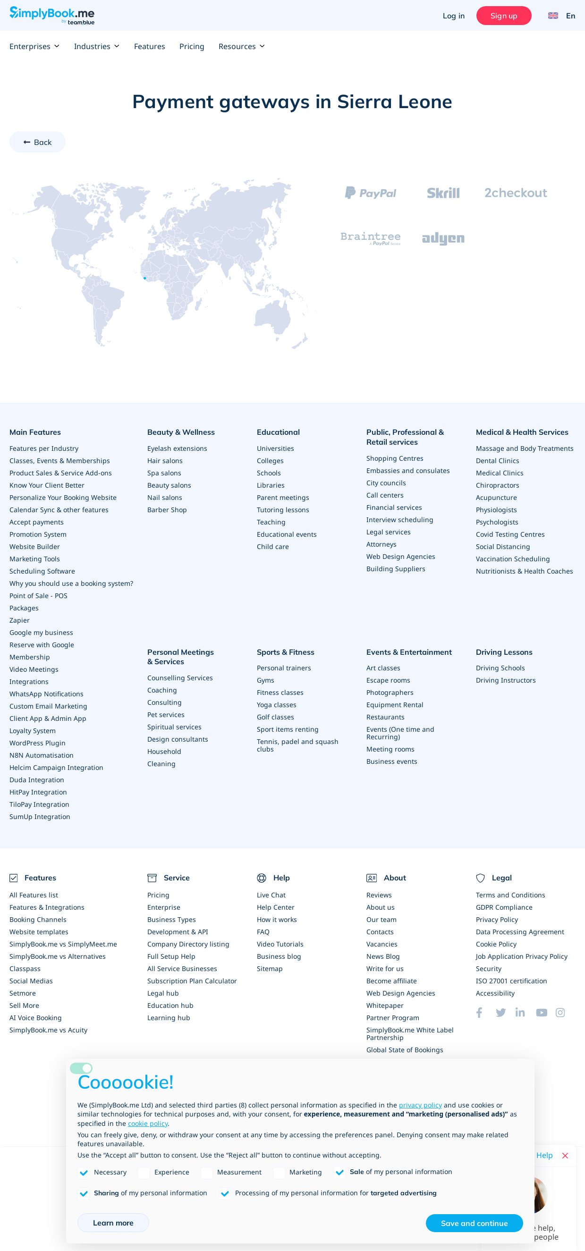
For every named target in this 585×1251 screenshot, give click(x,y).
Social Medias (31, 980)
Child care (273, 546)
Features (149, 46)
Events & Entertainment (409, 652)
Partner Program (392, 1017)
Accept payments (36, 521)
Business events (391, 761)
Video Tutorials (280, 943)
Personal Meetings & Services (180, 657)
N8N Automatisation (41, 755)
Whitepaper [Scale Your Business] (385, 1005)
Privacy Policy (497, 919)
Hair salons (165, 460)
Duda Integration (36, 779)
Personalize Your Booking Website (63, 497)
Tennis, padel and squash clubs (298, 745)
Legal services (388, 531)
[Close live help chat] (565, 1155)
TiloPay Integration (39, 804)
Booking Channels (38, 919)
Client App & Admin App (47, 718)
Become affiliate (391, 980)
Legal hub (163, 993)
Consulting (164, 702)
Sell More (24, 1005)
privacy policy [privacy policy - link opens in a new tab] (420, 1104)
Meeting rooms (390, 748)
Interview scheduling (399, 519)
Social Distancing (503, 546)
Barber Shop (167, 509)
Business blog (279, 956)
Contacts (380, 931)
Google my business (41, 632)
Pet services (166, 714)
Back (43, 142)
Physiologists (496, 509)
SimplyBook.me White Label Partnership (410, 1033)
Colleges (270, 460)
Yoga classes (277, 704)
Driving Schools (500, 667)
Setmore (22, 993)
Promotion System (38, 534)
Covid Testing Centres (510, 534)
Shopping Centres (395, 458)
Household (164, 751)
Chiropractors (497, 485)
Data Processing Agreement (520, 931)
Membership (29, 656)
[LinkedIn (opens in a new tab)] (525, 1012)
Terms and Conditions (510, 894)
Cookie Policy (496, 943)
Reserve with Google (41, 644)
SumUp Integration (39, 816)
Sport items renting (288, 729)
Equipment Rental (395, 704)
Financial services (394, 507)
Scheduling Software (42, 570)
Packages (24, 607)
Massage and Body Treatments (525, 448)
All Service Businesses (182, 968)
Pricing (191, 46)
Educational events (287, 534)
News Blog (383, 956)
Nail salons (164, 497)
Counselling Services (180, 677)
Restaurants (385, 716)
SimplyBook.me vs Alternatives (57, 956)
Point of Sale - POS (38, 595)
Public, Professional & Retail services (405, 437)
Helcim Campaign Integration (56, 767)
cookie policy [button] (148, 1123)
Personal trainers (284, 667)
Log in (454, 15)
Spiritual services (174, 726)
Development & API (177, 931)
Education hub (170, 1005)
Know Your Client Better (47, 485)
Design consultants (177, 739)
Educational (278, 432)
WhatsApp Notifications (46, 693)
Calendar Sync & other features (59, 509)
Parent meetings (283, 497)
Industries (97, 46)
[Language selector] (558, 15)
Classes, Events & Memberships (59, 460)
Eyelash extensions (177, 448)
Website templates (38, 931)
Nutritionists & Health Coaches (524, 570)
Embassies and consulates (408, 470)
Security (488, 968)
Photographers (390, 692)
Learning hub (168, 1017)
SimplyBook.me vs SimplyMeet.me (63, 943)
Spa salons (164, 472)
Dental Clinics (497, 460)
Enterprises (34, 46)
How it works (277, 919)
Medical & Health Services (522, 432)
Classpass (25, 968)
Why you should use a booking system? (71, 583)
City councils (386, 482)
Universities (275, 448)
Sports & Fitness (285, 652)
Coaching (162, 689)
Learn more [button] (113, 1222)
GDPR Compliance (504, 907)
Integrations (29, 681)
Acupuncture (496, 497)
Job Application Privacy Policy (522, 956)
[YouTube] (546, 1012)
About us (380, 907)
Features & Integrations (47, 907)
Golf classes (275, 716)
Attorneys (381, 544)
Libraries (271, 485)
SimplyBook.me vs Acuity (48, 1029)
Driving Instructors (506, 680)
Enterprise (163, 907)
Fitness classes (280, 692)
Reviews (379, 894)
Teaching (271, 521)
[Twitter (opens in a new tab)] (506, 1012)
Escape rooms (388, 680)
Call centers (385, 494)
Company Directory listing (188, 943)
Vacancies (382, 943)
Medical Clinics (500, 472)
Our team (381, 919)
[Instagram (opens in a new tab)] (566, 1012)
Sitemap (270, 968)
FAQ (263, 931)
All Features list (33, 894)
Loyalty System (32, 730)
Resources (242, 46)
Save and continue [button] (474, 1223)
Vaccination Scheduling (513, 558)
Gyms (265, 680)
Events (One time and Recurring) (400, 733)
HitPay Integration (38, 791)
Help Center (276, 907)
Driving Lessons (504, 652)
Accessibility (495, 993)
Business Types (171, 919)
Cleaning (161, 763)
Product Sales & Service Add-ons (60, 472)
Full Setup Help (171, 956)
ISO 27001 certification (511, 980)
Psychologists (497, 521)
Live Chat (271, 894)
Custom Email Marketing (48, 706)
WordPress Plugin (37, 742)
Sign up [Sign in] (504, 15)
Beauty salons (169, 485)
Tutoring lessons (283, 509)
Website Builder (34, 546)
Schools (269, 472)
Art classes (383, 667)
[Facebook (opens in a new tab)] (486, 1012)
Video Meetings (34, 669)
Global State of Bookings (404, 1049)
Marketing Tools (34, 558)
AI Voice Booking (35, 1017)
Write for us (385, 968)
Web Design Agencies (400, 556)
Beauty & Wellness (181, 432)
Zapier (19, 620)
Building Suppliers (395, 568)
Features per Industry (43, 448)
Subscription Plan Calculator (192, 980)
